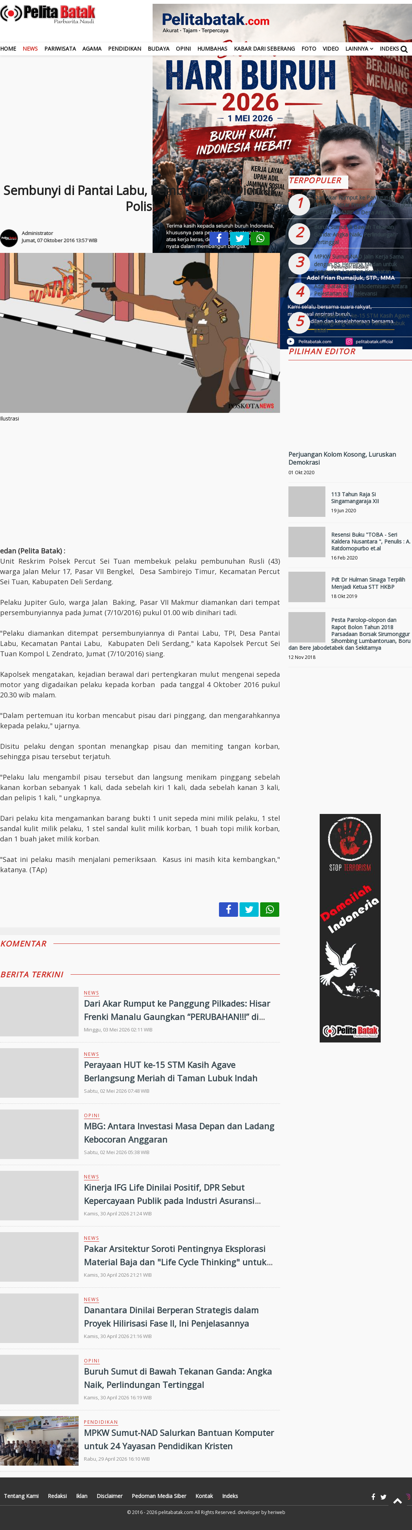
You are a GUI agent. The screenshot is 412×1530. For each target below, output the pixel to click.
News (30, 48)
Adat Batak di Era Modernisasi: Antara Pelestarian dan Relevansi (360, 290)
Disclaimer (109, 1496)
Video (331, 48)
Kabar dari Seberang (264, 48)
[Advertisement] (206, 109)
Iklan (81, 1496)
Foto (308, 48)
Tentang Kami (21, 1496)
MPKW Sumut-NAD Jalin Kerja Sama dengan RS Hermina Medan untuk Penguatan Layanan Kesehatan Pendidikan (359, 268)
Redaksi (57, 1496)
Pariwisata (60, 48)
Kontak (204, 1496)
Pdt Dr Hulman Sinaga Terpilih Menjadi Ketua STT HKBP (368, 583)
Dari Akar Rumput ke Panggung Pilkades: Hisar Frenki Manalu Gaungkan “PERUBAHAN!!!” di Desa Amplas (177, 1017)
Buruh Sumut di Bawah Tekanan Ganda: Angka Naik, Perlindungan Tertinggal (355, 234)
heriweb (276, 1512)
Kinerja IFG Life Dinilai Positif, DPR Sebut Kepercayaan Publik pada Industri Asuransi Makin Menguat (169, 1200)
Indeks (389, 48)
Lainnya (356, 48)
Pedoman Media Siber (159, 1496)
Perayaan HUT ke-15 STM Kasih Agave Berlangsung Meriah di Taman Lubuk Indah (362, 323)
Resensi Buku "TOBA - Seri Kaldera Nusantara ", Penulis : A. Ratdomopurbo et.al (370, 541)
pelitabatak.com (175, 1512)
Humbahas (212, 48)
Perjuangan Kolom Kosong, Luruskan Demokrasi (342, 458)
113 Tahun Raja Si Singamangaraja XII (355, 498)
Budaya (158, 48)
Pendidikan (124, 48)
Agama (91, 48)
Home (8, 48)
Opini (183, 48)
